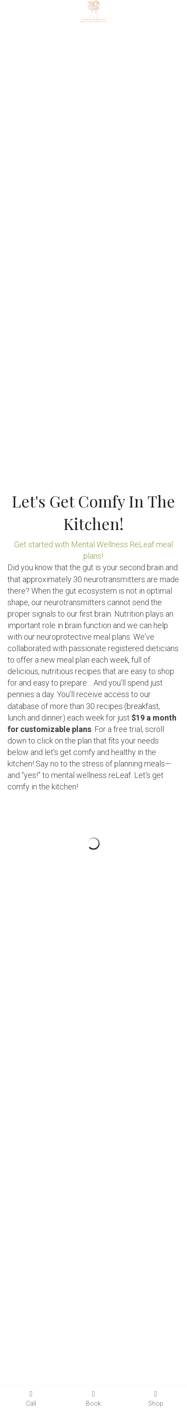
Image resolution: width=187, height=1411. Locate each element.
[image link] (93, 10)
